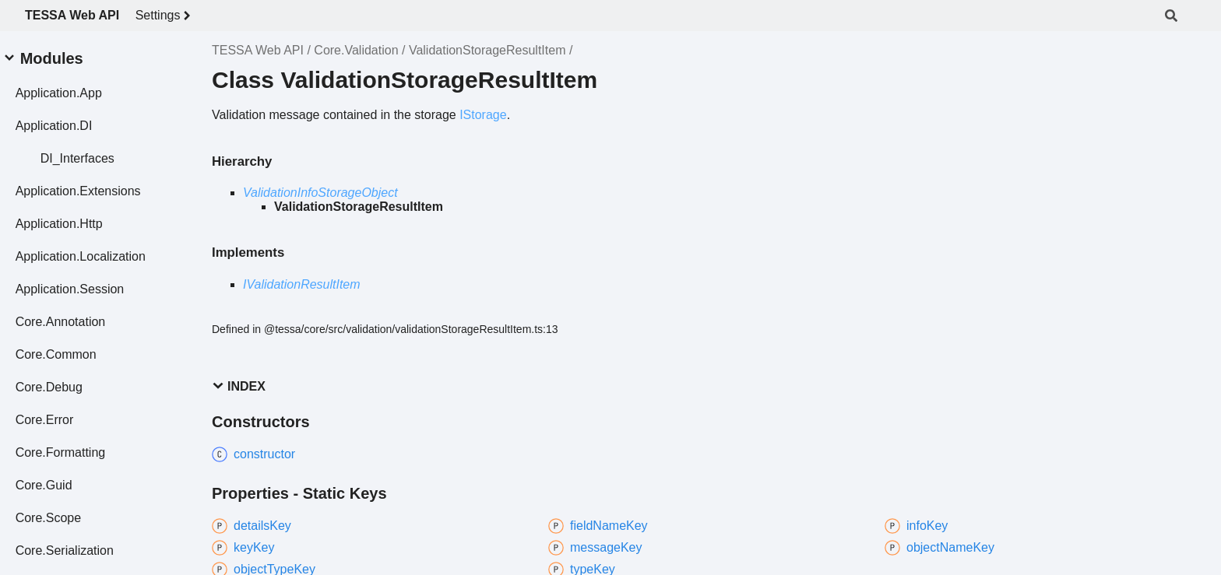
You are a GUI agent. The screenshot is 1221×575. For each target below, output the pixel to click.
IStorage (482, 114)
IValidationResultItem (302, 284)
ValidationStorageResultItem (487, 50)
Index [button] (239, 386)
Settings (165, 15)
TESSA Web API (72, 15)
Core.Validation (356, 50)
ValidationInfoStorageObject (320, 192)
